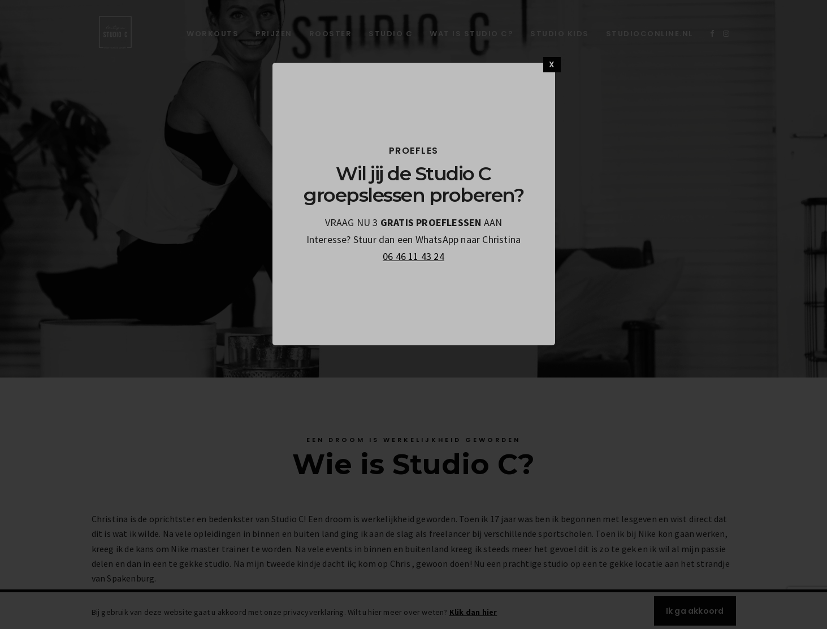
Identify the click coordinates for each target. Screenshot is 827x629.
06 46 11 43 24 (413, 256)
